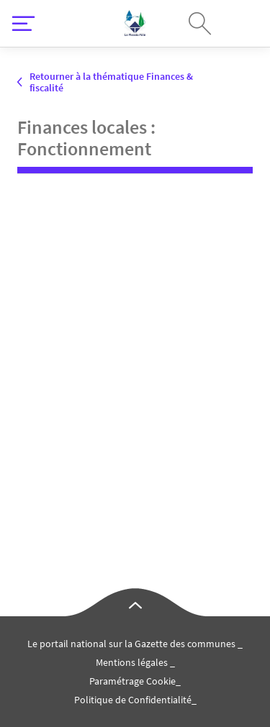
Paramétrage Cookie (132, 681)
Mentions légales (133, 662)
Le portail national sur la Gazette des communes (132, 643)
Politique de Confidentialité (133, 699)
